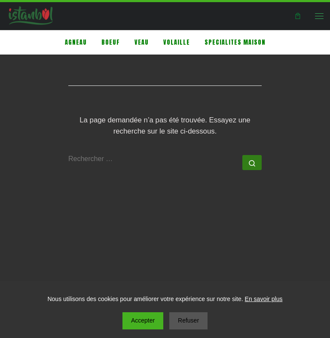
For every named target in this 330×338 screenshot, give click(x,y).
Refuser (188, 320)
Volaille (176, 42)
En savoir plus (264, 298)
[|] (30, 15)
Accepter (143, 320)
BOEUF (110, 42)
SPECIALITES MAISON (235, 42)
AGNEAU (76, 42)
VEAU (141, 42)
